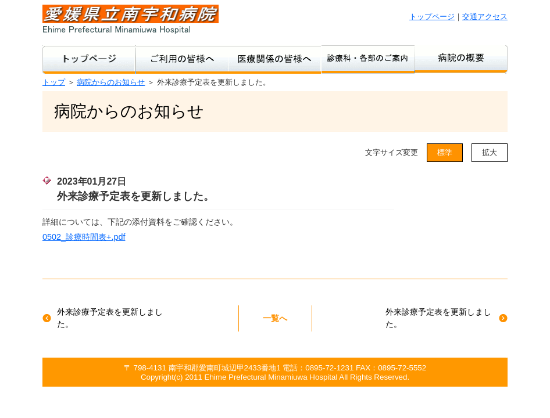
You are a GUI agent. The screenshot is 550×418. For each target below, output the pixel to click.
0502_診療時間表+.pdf (83, 237)
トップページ (432, 16)
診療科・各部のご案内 (368, 59)
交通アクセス (485, 16)
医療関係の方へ (275, 59)
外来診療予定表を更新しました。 (110, 318)
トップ (53, 82)
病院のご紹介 (461, 59)
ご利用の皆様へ (181, 59)
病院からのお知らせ (111, 82)
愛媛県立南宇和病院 (130, 19)
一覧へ (275, 318)
